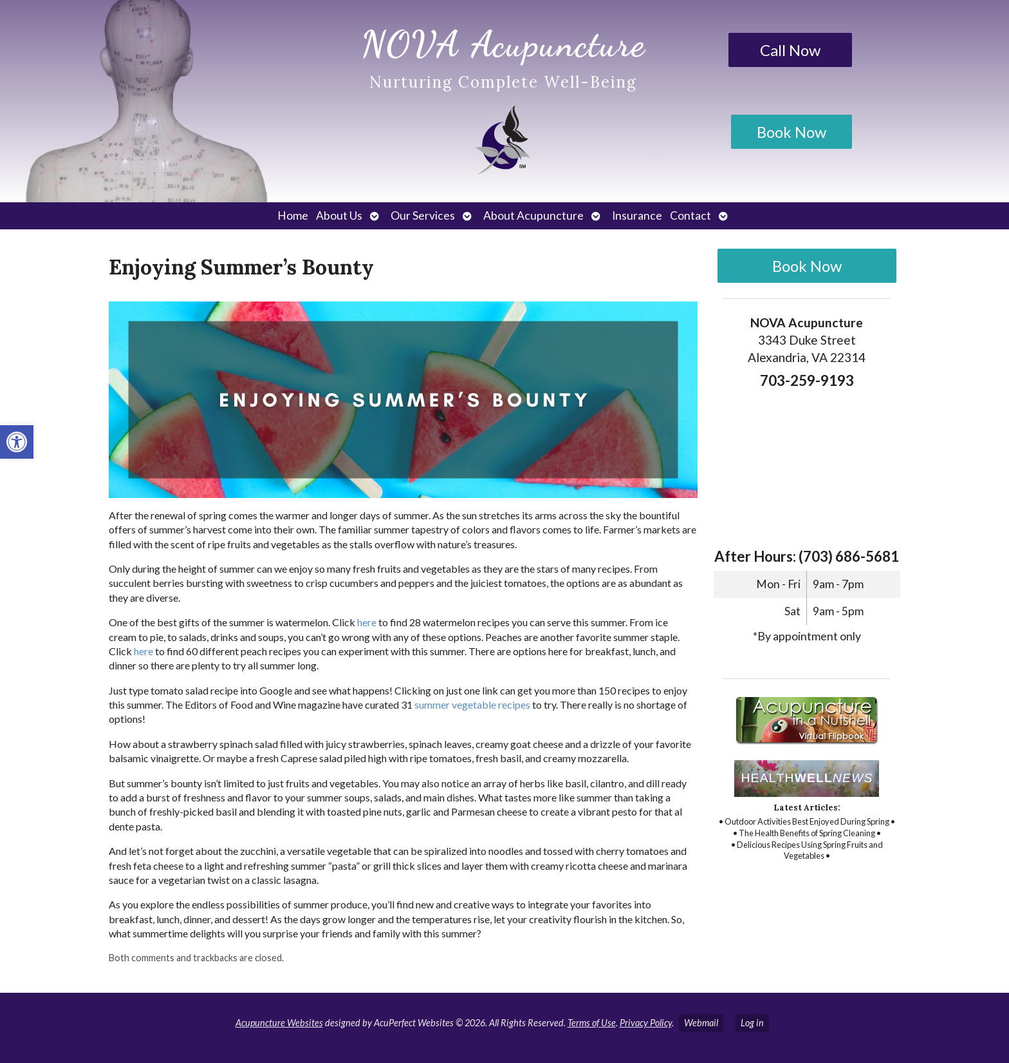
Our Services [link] (423, 215)
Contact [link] (690, 215)
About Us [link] (339, 215)
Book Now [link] (791, 131)
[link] (16, 442)
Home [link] (292, 215)
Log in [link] (752, 1022)
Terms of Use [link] (592, 1022)
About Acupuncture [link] (533, 215)
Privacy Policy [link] (646, 1022)
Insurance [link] (637, 215)
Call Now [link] (790, 50)
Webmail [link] (701, 1022)
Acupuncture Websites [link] (279, 1022)
